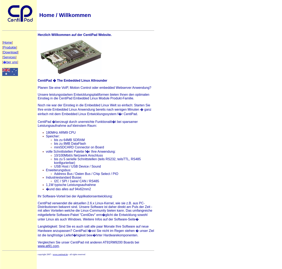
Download (10, 52)
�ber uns (10, 62)
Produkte (9, 47)
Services (9, 57)
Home (7, 42)
